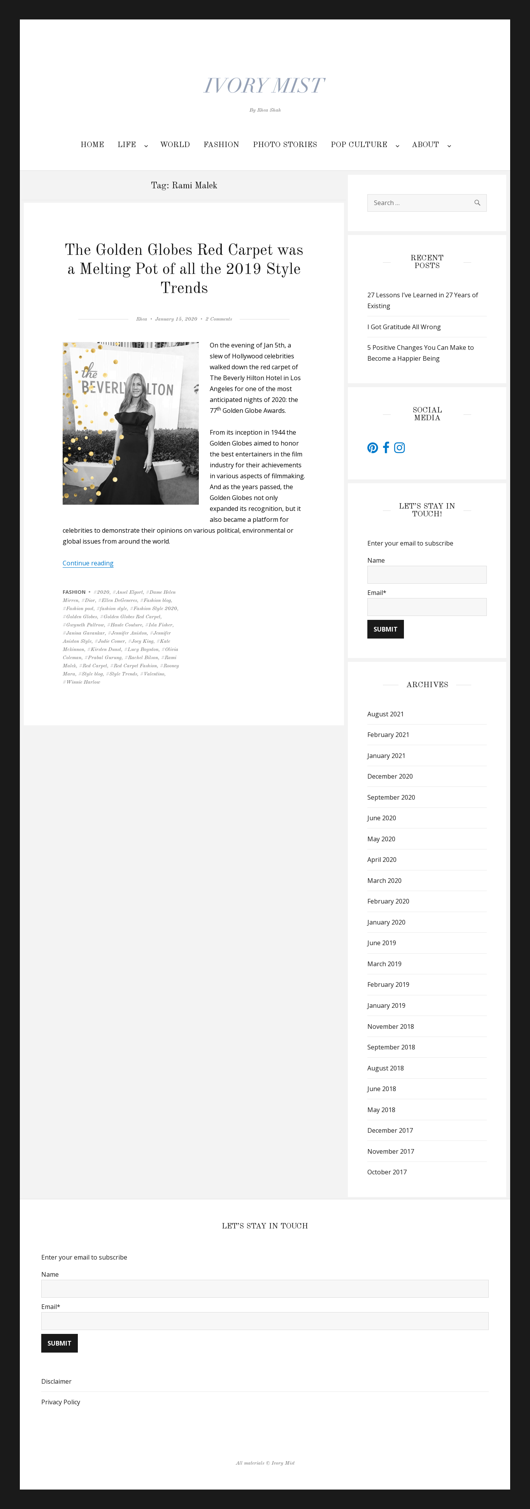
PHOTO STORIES (285, 145)
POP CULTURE (359, 145)
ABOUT (425, 145)
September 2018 (391, 1047)
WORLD (175, 145)
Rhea (141, 319)
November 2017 (390, 1151)
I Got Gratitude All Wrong (404, 327)
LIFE (127, 145)
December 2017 (390, 1130)
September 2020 (391, 797)
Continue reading (88, 563)
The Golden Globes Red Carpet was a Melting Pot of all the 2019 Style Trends (184, 270)
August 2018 (385, 1068)
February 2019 (388, 984)
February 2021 (388, 734)
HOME (92, 145)
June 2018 (381, 1088)
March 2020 (384, 880)
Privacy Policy (60, 1402)
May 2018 (381, 1109)
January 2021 (386, 755)
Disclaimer (56, 1381)
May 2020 (381, 839)
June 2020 (381, 818)
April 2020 (382, 859)
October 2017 (387, 1172)
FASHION (221, 145)
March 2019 (384, 964)
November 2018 (390, 1026)
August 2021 (385, 714)
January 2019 (386, 1005)
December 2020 (390, 776)
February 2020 (388, 901)
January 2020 (386, 922)
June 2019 (381, 943)
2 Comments (218, 319)
